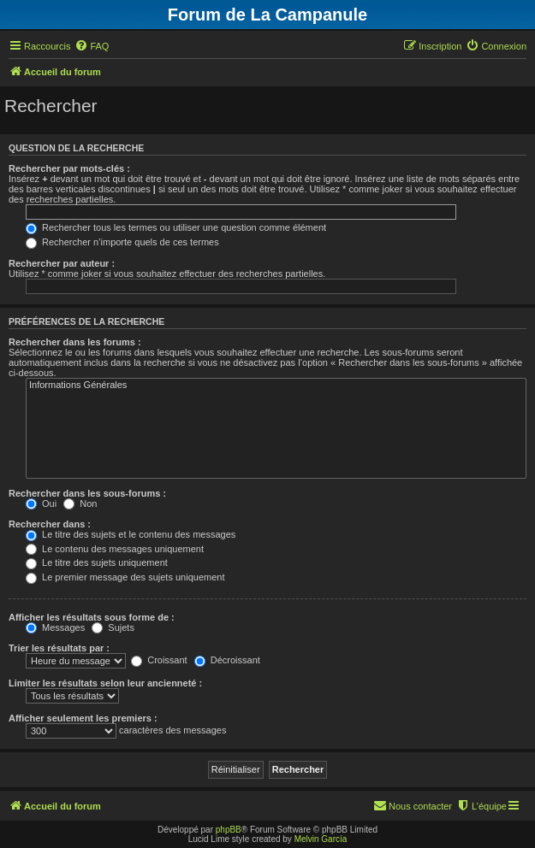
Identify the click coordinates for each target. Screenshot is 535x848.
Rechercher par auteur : (62, 263)
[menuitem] (91, 46)
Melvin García (321, 839)
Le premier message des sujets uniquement (125, 577)
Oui (41, 503)
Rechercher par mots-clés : (69, 168)
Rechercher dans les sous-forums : (87, 493)
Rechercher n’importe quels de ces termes (122, 242)
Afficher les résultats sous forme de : (92, 617)
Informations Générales (276, 386)
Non (80, 503)
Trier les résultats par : (59, 648)
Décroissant (227, 660)
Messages (55, 627)
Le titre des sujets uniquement (97, 562)
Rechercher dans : (50, 524)
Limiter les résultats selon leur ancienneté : (105, 683)
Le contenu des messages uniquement (115, 549)
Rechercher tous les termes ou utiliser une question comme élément (176, 227)
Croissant (159, 660)
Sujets (113, 627)
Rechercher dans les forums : (75, 342)
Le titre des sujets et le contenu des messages (130, 534)
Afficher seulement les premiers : (83, 718)
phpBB (228, 829)
